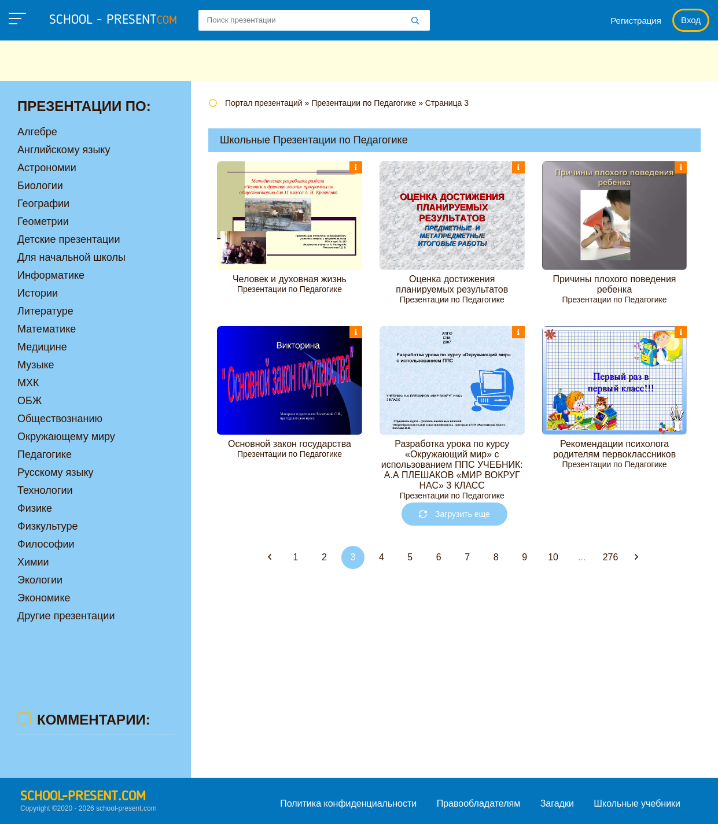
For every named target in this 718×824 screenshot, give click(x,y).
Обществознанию (59, 418)
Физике (34, 508)
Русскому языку (55, 472)
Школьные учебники (637, 803)
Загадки (557, 803)
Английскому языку (63, 150)
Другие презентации (66, 616)
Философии (46, 544)
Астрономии (46, 167)
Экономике (44, 598)
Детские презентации (68, 239)
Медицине (42, 347)
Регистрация (635, 20)
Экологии (39, 580)
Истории (37, 293)
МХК (28, 383)
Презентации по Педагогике (289, 289)
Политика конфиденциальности (348, 803)
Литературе (45, 311)
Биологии (40, 185)
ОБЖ (29, 401)
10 (553, 557)
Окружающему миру (66, 436)
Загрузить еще (454, 514)
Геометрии (43, 221)
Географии (43, 203)
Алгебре (37, 132)
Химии (33, 562)
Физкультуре (47, 526)
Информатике (50, 275)
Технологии (45, 490)
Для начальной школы (71, 257)
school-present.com (83, 797)
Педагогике (44, 454)
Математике (46, 329)
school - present (113, 20)
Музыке (35, 365)
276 (610, 557)
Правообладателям (479, 803)
